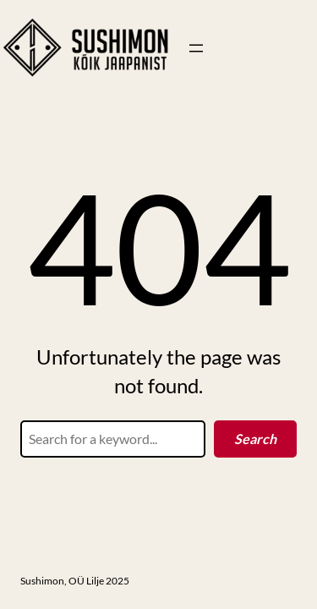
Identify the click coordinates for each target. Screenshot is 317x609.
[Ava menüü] (196, 48)
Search (255, 439)
